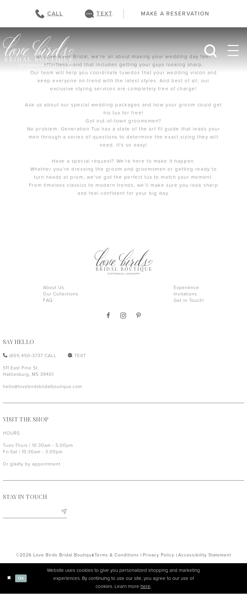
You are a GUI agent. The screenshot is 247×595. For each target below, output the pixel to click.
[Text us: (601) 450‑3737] (99, 13)
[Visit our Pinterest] (138, 315)
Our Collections (60, 294)
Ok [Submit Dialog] (22, 579)
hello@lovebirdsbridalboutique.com (42, 386)
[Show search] (210, 50)
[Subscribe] (63, 512)
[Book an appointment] (172, 13)
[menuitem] (49, 13)
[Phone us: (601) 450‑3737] (49, 13)
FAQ (48, 300)
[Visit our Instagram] (123, 315)
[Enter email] (35, 512)
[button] (233, 50)
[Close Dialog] (9, 579)
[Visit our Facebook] (108, 315)
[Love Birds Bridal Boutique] (38, 50)
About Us (53, 287)
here (146, 587)
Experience (186, 287)
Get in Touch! (189, 300)
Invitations (185, 294)
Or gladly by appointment (31, 464)
